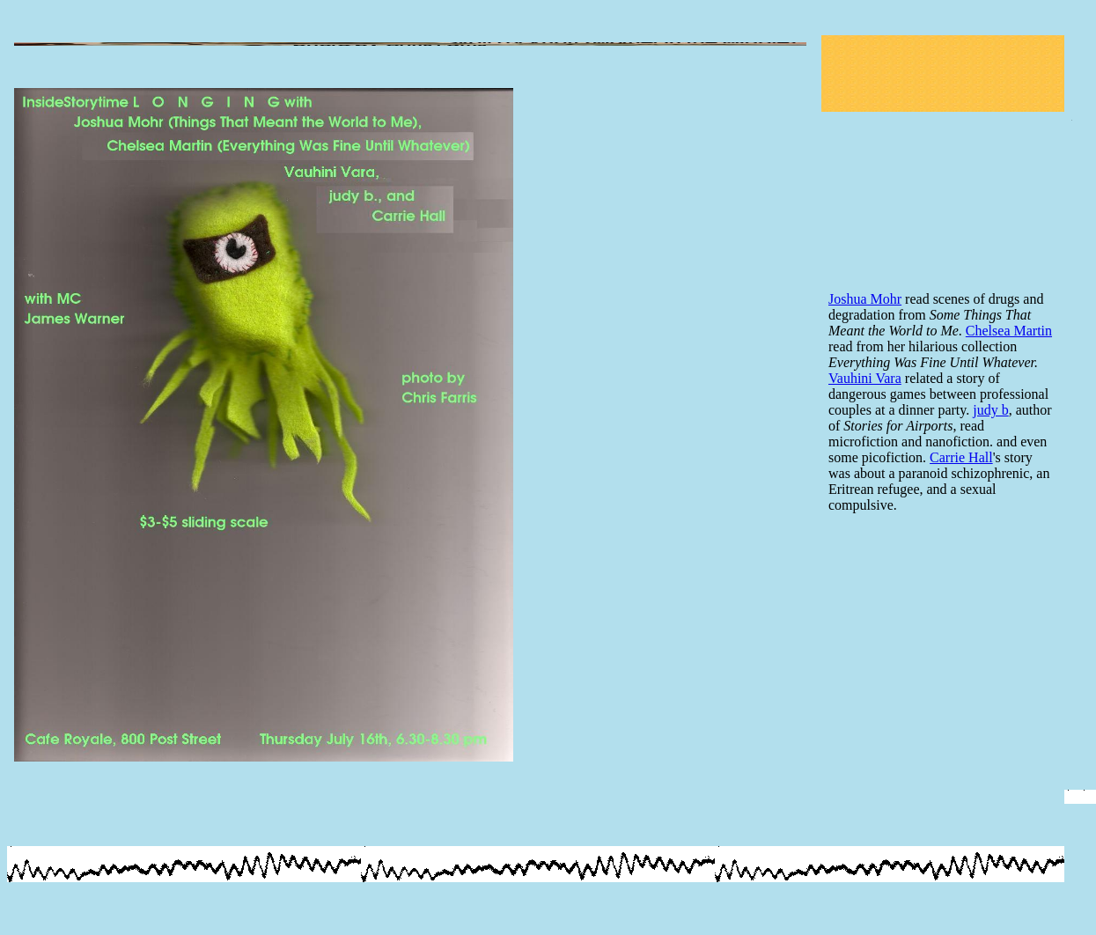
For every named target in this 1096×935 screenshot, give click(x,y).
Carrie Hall (961, 457)
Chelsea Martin (1009, 330)
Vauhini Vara (864, 378)
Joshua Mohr (864, 298)
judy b (990, 409)
